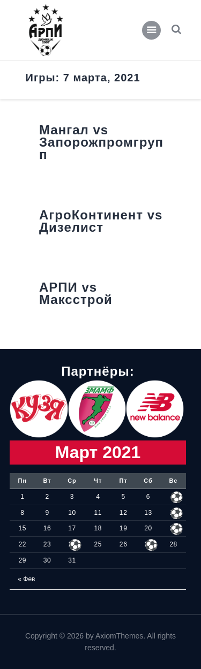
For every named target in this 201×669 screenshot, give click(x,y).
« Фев (26, 579)
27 (148, 544)
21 (173, 528)
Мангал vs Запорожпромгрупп (101, 142)
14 (173, 512)
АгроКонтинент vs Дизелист (100, 221)
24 (72, 544)
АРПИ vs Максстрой (76, 294)
